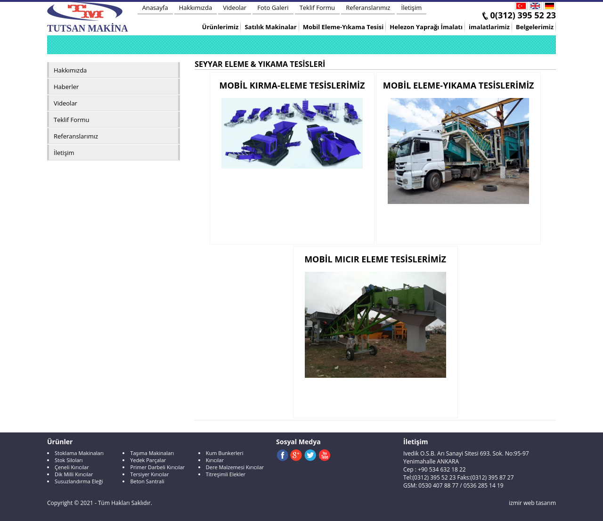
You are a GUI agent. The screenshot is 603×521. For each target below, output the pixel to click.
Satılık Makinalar (270, 27)
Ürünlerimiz (220, 27)
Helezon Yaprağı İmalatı (426, 27)
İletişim (411, 7)
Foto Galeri (272, 7)
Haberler (66, 86)
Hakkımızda (195, 7)
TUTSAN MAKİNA (87, 17)
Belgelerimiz (535, 27)
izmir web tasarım (532, 503)
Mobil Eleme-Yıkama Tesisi (343, 27)
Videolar (234, 7)
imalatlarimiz (489, 27)
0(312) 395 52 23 (523, 15)
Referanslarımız (368, 7)
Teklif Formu (317, 7)
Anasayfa (155, 7)
